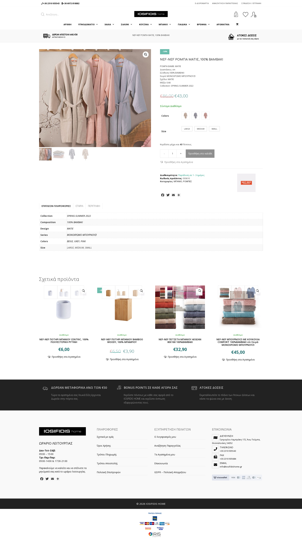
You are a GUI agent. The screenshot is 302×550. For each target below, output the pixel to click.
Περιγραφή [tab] (94, 207)
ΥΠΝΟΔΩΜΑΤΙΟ (89, 25)
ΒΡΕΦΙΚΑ (205, 25)
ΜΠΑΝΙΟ (166, 25)
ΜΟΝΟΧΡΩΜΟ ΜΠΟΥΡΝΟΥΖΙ (82, 236)
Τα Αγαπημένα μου (164, 456)
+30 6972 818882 (71, 3)
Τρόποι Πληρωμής (107, 456)
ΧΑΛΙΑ (111, 25)
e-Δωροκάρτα (202, 3)
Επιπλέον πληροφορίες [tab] (56, 207)
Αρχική (67, 24)
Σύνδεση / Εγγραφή (251, 3)
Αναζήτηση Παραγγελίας (225, 3)
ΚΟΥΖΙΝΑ (147, 25)
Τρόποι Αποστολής (107, 465)
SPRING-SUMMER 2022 (79, 217)
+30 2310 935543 (51, 3)
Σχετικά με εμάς (105, 438)
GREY (77, 243)
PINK (83, 243)
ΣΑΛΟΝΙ (128, 25)
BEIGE (70, 243)
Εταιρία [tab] (79, 207)
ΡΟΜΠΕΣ (187, 183)
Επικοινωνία (161, 465)
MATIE (70, 230)
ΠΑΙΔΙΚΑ (186, 25)
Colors (165, 116)
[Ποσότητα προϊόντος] (172, 155)
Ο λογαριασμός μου (165, 438)
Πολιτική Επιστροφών (109, 474)
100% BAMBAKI (75, 224)
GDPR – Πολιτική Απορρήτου (170, 474)
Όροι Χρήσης (104, 447)
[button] (146, 54)
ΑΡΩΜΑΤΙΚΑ (222, 24)
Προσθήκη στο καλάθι (200, 155)
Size (163, 133)
